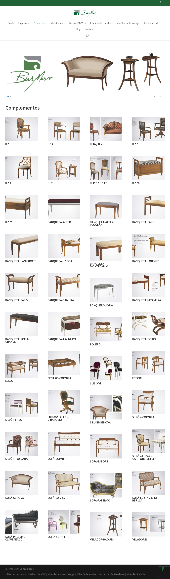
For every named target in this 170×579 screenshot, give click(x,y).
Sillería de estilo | (87, 574)
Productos (39, 23)
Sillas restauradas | (16, 574)
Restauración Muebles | (112, 574)
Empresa (22, 23)
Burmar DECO (76, 23)
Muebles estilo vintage (128, 23)
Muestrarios (57, 23)
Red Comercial (150, 23)
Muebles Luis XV (136, 574)
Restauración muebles (101, 23)
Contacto (89, 29)
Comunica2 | (27, 569)
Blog (78, 29)
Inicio (11, 23)
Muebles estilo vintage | (62, 574)
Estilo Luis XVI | (38, 574)
